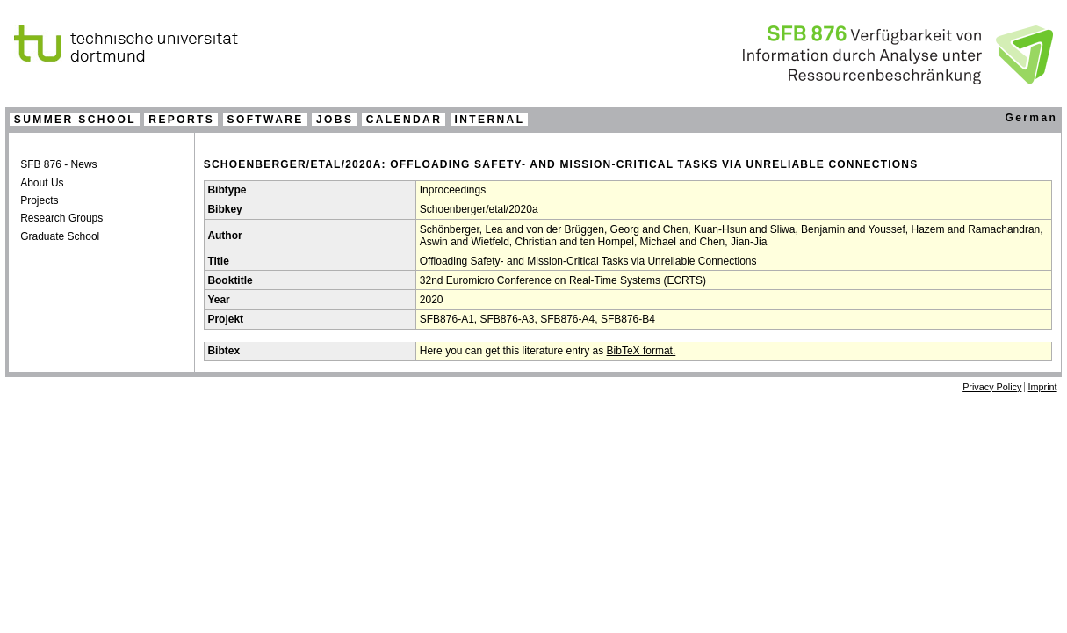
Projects (39, 200)
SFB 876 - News (58, 164)
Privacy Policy (991, 387)
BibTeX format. (641, 351)
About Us (41, 183)
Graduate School (59, 236)
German (1031, 118)
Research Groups (61, 218)
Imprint (1042, 387)
